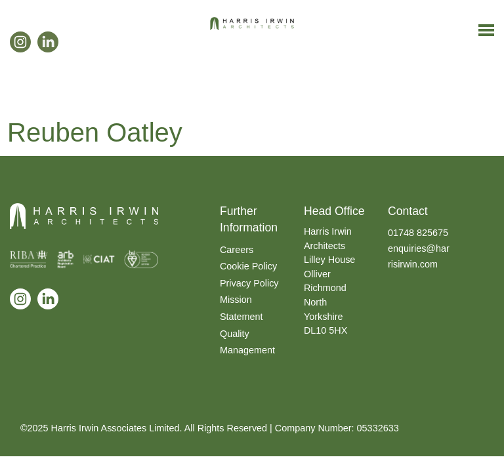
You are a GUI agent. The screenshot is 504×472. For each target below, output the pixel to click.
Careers (236, 250)
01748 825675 (418, 232)
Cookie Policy (248, 266)
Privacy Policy (249, 283)
